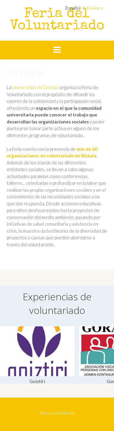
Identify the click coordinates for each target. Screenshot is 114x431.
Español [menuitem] (73, 8)
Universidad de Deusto (35, 87)
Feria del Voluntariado (57, 20)
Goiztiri (37, 381)
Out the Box (64, 413)
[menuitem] (73, 8)
